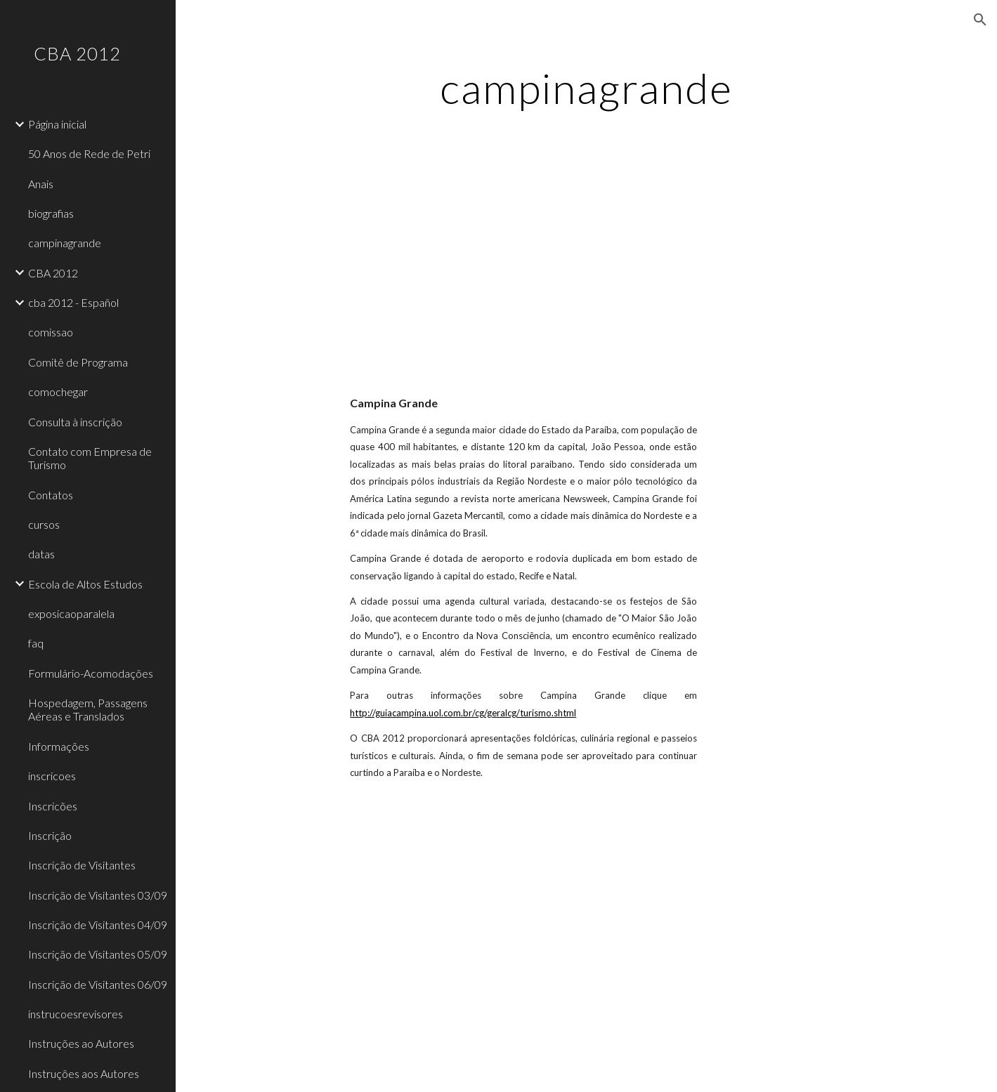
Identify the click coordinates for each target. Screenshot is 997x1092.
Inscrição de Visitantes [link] (82, 864)
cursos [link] (44, 524)
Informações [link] (58, 746)
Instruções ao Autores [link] (81, 1043)
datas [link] (41, 553)
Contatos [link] (50, 494)
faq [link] (36, 643)
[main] (586, 88)
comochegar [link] (58, 391)
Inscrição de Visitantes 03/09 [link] (97, 895)
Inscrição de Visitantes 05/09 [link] (97, 954)
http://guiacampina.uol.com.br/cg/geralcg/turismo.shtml (463, 712)
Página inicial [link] (57, 124)
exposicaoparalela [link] (71, 613)
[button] (980, 20)
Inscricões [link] (52, 806)
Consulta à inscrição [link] (75, 421)
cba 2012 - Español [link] (73, 302)
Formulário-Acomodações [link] (90, 673)
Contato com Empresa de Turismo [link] (90, 458)
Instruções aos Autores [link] (83, 1073)
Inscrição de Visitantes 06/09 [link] (97, 984)
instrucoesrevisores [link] (75, 1013)
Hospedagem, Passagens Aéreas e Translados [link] (88, 709)
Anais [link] (40, 183)
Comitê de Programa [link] (78, 362)
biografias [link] (51, 213)
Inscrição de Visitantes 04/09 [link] (97, 924)
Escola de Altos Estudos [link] (85, 584)
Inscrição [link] (50, 835)
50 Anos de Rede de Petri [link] (89, 153)
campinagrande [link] (64, 242)
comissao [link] (50, 331)
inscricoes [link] (52, 775)
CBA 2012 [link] (53, 272)
